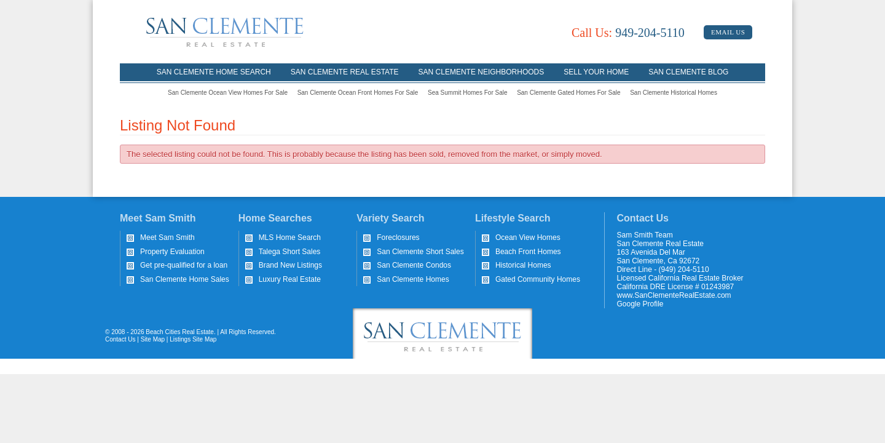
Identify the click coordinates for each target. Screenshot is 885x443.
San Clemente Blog (688, 72)
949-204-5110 (628, 32)
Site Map (153, 339)
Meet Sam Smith (167, 237)
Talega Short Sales (290, 251)
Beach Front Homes (528, 251)
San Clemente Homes (413, 279)
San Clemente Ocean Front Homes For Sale (358, 92)
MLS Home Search (290, 237)
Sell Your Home (596, 72)
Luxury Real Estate (290, 279)
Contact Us (120, 339)
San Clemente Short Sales (420, 251)
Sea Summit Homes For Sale (468, 92)
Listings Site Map (193, 339)
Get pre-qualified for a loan (183, 265)
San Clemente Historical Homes (673, 92)
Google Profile (640, 304)
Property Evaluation (172, 251)
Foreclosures (398, 237)
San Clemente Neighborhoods (482, 72)
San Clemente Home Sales (184, 279)
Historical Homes (523, 265)
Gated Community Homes (537, 279)
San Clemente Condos (414, 265)
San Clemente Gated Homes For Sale (568, 92)
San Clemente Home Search (214, 72)
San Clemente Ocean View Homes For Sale (228, 92)
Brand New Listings (290, 265)
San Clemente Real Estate (345, 72)
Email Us (728, 32)
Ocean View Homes (527, 237)
